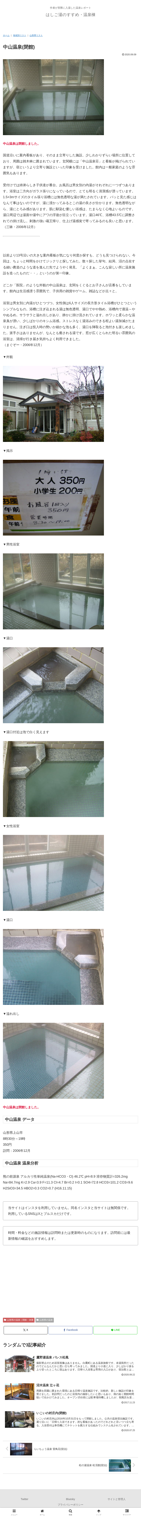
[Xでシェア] (26, 1330)
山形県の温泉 (45, 1320)
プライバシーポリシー (70, 1505)
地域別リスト (19, 35)
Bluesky (70, 1499)
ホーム (6, 35)
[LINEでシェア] (115, 1330)
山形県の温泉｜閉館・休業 (18, 1320)
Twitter (24, 1499)
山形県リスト (36, 35)
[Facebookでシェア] (70, 1330)
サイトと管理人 (117, 1499)
